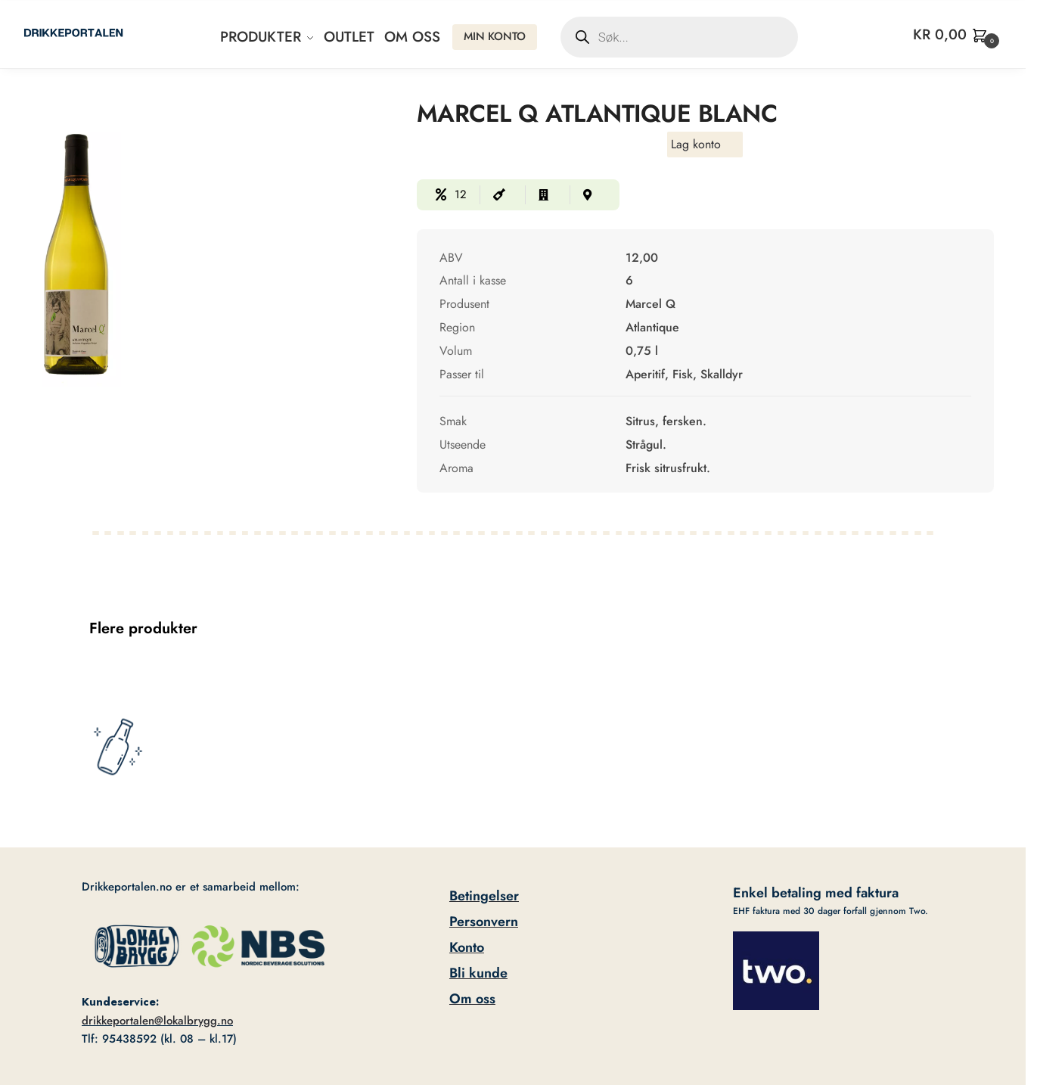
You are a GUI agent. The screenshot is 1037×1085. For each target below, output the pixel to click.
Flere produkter (143, 628)
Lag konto (696, 144)
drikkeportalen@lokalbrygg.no (157, 1020)
